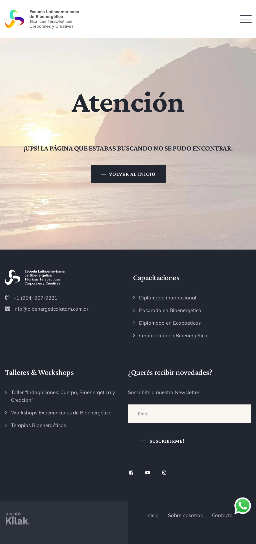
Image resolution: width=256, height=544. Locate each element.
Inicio (152, 515)
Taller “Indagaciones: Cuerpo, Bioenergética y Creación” (63, 396)
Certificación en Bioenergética (173, 335)
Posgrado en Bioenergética (170, 310)
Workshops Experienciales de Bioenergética (61, 412)
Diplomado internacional (167, 297)
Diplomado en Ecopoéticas (170, 323)
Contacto (222, 515)
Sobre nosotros (185, 515)
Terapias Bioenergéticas (38, 425)
